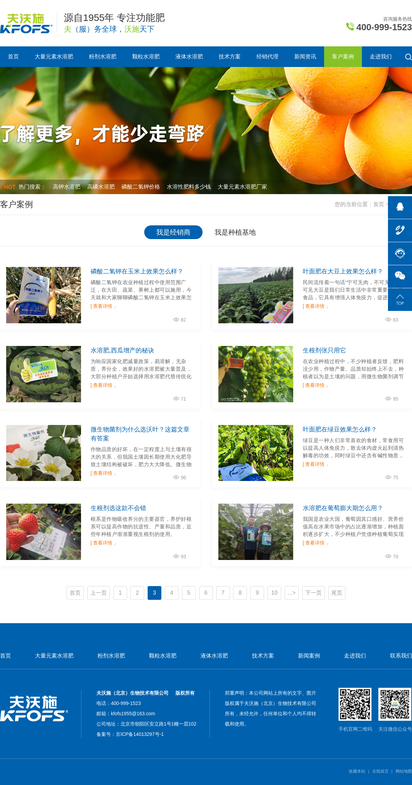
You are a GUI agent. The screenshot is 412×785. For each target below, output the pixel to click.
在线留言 (380, 771)
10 (274, 593)
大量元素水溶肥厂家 (242, 187)
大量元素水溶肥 (54, 56)
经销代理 (267, 56)
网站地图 (404, 771)
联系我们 (401, 656)
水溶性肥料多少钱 (189, 187)
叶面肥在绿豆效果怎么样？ (340, 429)
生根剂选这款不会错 (118, 508)
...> (292, 593)
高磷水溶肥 (101, 187)
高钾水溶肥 (66, 187)
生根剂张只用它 (324, 350)
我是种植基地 (235, 232)
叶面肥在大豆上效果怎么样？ (343, 271)
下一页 (313, 593)
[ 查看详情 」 (105, 306)
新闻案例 (309, 656)
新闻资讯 (305, 56)
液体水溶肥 (189, 56)
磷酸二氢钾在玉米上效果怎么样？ (137, 271)
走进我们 (381, 56)
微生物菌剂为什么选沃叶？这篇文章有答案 (140, 434)
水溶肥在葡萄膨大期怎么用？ (343, 508)
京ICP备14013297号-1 (140, 734)
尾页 (336, 593)
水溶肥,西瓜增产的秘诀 (122, 350)
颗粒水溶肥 (146, 56)
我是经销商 (173, 232)
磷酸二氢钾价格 (141, 187)
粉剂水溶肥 (102, 56)
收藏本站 (357, 771)
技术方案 (230, 56)
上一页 (98, 593)
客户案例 (343, 56)
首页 (13, 56)
